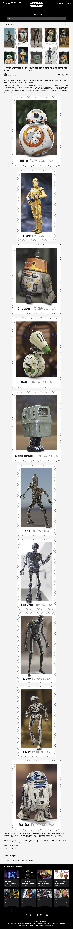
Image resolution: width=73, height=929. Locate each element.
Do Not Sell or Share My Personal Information (44, 925)
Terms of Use (9, 923)
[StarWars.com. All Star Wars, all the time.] (36, 845)
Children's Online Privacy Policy (37, 923)
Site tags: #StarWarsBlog (11, 848)
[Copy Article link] (66, 75)
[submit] (57, 3)
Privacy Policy (28, 923)
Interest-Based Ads (31, 925)
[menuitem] (19, 11)
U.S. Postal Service (11, 85)
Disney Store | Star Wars (60, 923)
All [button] (10, 18)
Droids (7, 860)
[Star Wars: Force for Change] (55, 835)
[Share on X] (63, 75)
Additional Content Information (18, 923)
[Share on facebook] (59, 75)
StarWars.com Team (13, 74)
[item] (9, 11)
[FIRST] (27, 836)
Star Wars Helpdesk (23, 925)
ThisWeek (30, 860)
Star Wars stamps (18, 860)
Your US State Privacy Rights (49, 923)
